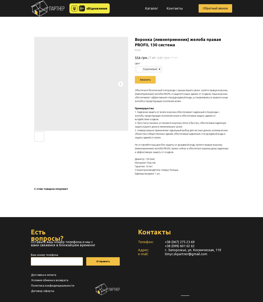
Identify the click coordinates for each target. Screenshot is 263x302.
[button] (215, 8)
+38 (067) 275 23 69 (180, 242)
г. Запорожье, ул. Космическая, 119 (193, 250)
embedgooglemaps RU (184, 295)
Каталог (151, 8)
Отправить (103, 261)
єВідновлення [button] (97, 8)
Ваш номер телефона (44, 254)
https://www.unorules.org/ (187, 295)
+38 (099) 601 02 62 (180, 246)
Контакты (175, 8)
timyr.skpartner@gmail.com (186, 254)
